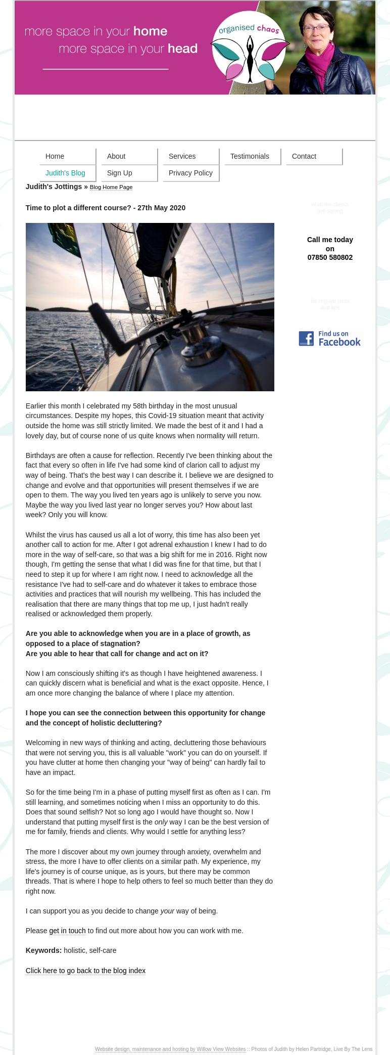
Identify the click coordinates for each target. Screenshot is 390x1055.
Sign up (330, 294)
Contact (304, 156)
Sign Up (119, 173)
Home (54, 156)
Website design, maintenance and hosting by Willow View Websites (170, 1049)
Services (182, 156)
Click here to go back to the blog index (85, 971)
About (116, 156)
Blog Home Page (111, 187)
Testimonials (249, 156)
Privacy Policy (191, 173)
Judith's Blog (65, 173)
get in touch (68, 931)
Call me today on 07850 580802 (330, 248)
